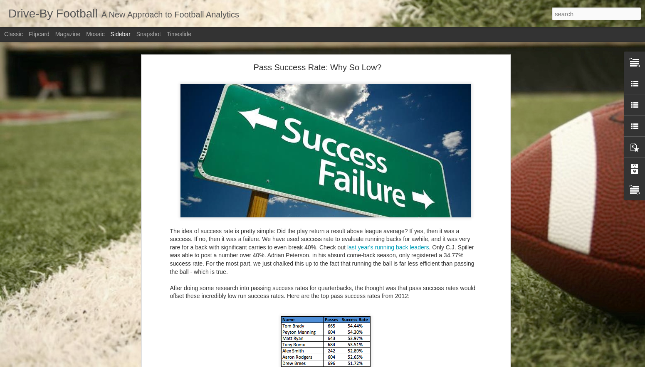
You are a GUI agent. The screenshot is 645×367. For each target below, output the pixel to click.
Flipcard (39, 34)
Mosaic (95, 34)
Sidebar (121, 34)
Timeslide (179, 34)
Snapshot (148, 34)
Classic (13, 34)
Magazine (68, 34)
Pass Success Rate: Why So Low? (318, 67)
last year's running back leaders (388, 247)
